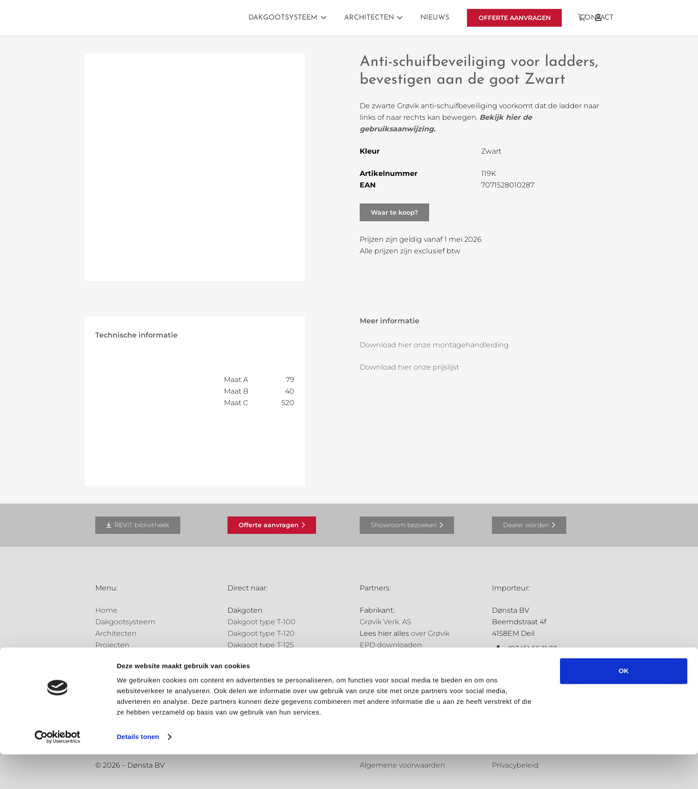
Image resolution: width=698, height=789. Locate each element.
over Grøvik (430, 633)
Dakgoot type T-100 (261, 622)
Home (106, 610)
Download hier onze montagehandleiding (434, 345)
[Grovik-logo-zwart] (185, 17)
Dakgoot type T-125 (260, 645)
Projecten (112, 645)
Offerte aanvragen (126, 668)
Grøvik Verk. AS (385, 622)
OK (624, 706)
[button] (321, 18)
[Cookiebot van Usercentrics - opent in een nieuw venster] (58, 771)
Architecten (116, 633)
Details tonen (138, 771)
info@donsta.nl (534, 660)
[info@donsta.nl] (500, 660)
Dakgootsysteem (125, 622)
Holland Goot (383, 679)
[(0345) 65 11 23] (500, 648)
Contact (109, 679)
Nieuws (108, 656)
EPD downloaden (391, 645)
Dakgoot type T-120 (261, 633)
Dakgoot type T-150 (261, 656)
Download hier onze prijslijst (409, 367)
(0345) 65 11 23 (532, 648)
